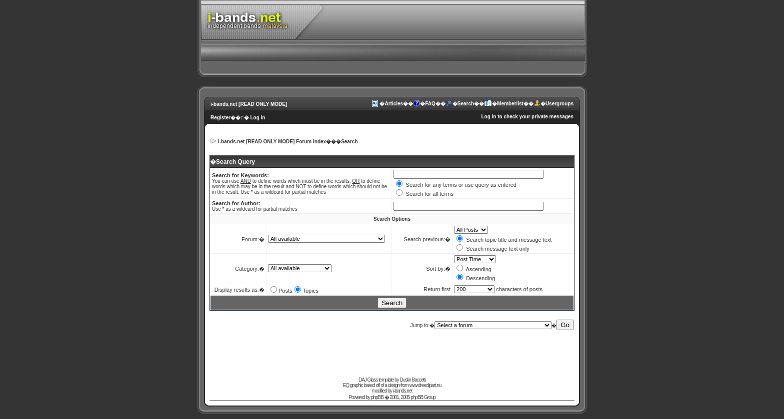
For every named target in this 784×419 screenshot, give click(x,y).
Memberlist (510, 103)
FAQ (430, 103)
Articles (393, 103)
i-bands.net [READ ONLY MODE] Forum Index (272, 141)
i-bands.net (402, 391)
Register (220, 117)
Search (466, 103)
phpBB (377, 397)
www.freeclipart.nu (426, 385)
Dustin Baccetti (413, 380)
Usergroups (560, 103)
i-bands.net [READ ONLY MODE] (248, 104)
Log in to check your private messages (527, 116)
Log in (257, 117)
